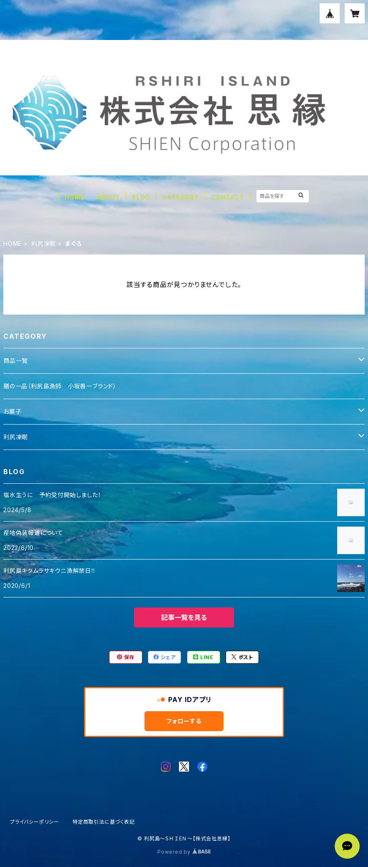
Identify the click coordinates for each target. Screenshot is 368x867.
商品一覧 (15, 360)
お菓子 (12, 411)
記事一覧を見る (184, 617)
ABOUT (108, 197)
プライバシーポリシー (34, 822)
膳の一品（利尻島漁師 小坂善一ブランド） (60, 386)
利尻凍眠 (43, 243)
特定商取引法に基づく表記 (103, 822)
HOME (74, 197)
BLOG (141, 197)
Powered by (184, 852)
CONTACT (227, 197)
